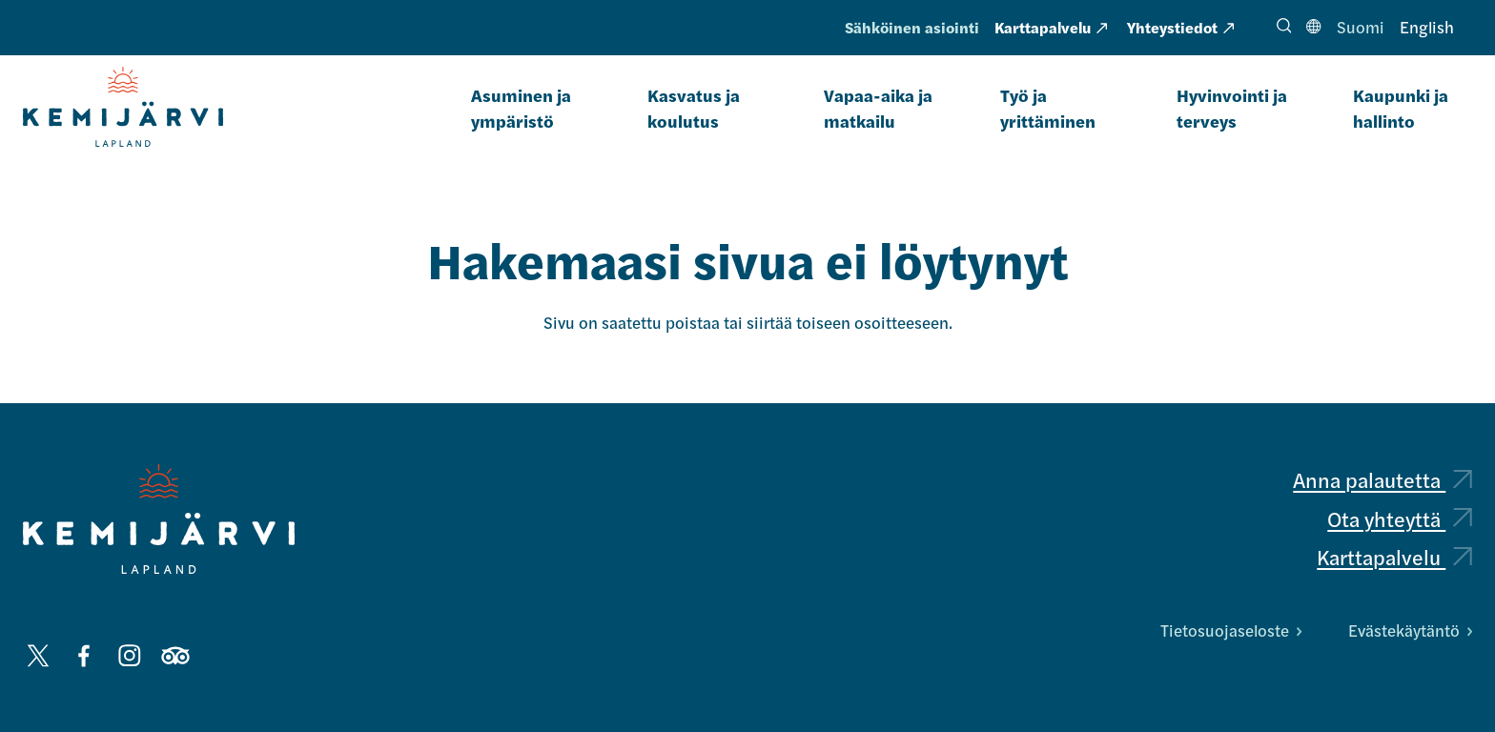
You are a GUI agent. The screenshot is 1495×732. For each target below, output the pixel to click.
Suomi (1360, 26)
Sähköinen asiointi (912, 27)
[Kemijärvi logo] (159, 518)
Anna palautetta (1382, 479)
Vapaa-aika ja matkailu (878, 107)
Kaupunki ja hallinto (1400, 107)
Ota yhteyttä (1399, 518)
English (1427, 26)
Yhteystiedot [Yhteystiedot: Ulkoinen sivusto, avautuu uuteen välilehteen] (1180, 27)
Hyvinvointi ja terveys (1232, 107)
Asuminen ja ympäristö (521, 107)
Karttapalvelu (1394, 556)
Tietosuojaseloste (1230, 630)
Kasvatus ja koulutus (693, 107)
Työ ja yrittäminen (1048, 107)
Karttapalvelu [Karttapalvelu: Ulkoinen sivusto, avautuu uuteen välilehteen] (1050, 27)
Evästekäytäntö (1410, 630)
